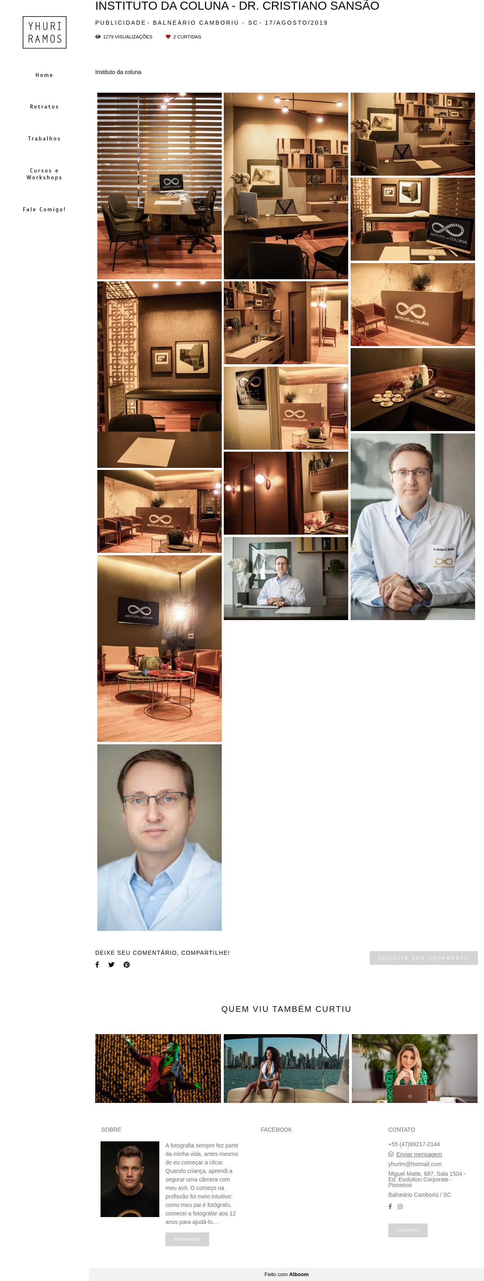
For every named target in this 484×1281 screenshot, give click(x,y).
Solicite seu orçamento (423, 957)
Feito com (286, 1274)
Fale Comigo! (44, 209)
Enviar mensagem (419, 1154)
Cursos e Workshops (44, 174)
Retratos (44, 106)
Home (45, 75)
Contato (408, 1230)
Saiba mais (187, 1239)
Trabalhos (44, 138)
